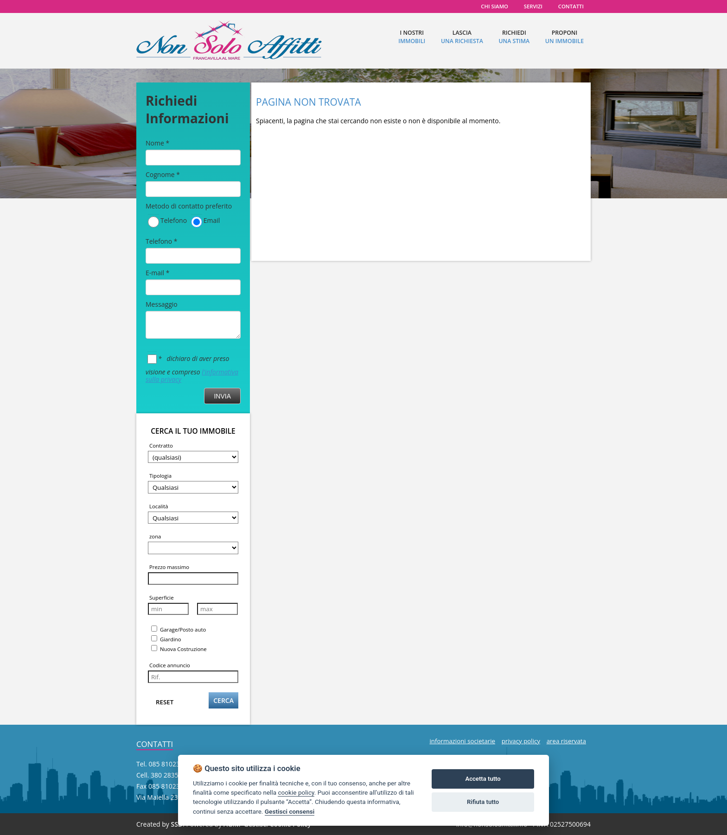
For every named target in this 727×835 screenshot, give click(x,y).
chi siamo (494, 6)
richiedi (513, 37)
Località (158, 506)
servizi (533, 6)
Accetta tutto (482, 778)
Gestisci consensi (289, 811)
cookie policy (296, 792)
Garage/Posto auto (178, 629)
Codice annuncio (169, 665)
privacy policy (521, 741)
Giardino (166, 639)
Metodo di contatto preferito (189, 206)
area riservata (566, 741)
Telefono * (161, 241)
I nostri (411, 37)
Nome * (157, 143)
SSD (177, 824)
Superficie (161, 597)
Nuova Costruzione (179, 648)
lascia (462, 37)
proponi (564, 37)
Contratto (161, 445)
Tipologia (160, 475)
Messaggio (162, 304)
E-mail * (157, 272)
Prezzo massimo (169, 566)
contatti (571, 6)
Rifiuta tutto (483, 801)
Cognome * (163, 174)
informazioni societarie (462, 741)
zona (155, 536)
